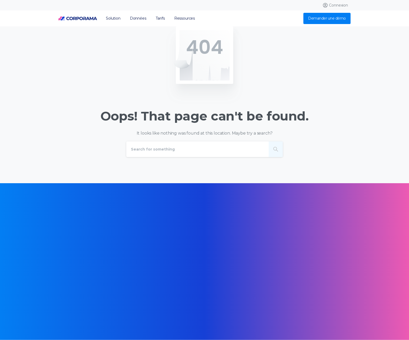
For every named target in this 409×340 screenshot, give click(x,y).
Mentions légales (167, 310)
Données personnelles (84, 317)
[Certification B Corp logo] (75, 250)
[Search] (197, 149)
